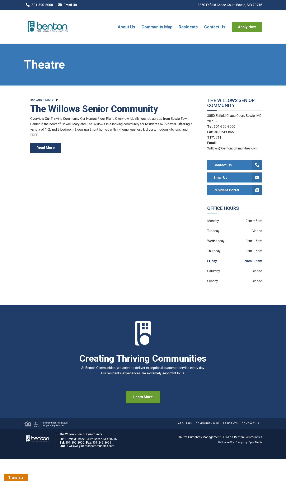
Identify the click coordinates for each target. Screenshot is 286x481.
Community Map (156, 26)
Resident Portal (238, 190)
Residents (188, 26)
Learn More (143, 397)
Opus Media (255, 442)
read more (46, 148)
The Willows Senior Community (94, 109)
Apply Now (247, 27)
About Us (126, 26)
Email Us (66, 5)
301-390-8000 (38, 5)
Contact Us (214, 26)
